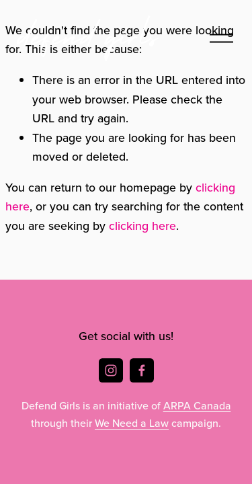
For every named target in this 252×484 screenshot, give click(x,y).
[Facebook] (142, 370)
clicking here (142, 225)
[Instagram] (111, 370)
